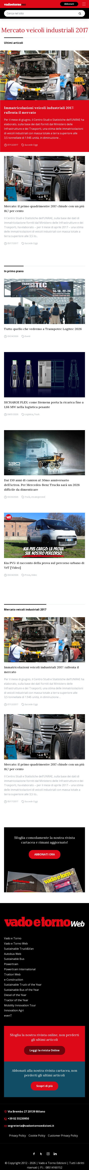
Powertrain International (19, 969)
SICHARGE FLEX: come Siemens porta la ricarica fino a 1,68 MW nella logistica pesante (44, 404)
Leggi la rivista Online (45, 1050)
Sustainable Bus (14, 959)
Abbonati (69, 4)
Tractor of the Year (16, 1000)
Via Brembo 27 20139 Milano (24, 1111)
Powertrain (11, 964)
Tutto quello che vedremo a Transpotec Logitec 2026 (43, 329)
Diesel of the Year (15, 995)
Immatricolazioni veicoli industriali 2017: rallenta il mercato (39, 110)
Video (34, 575)
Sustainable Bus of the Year (21, 990)
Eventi (27, 336)
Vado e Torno (12, 938)
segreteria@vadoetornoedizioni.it (29, 1126)
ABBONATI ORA (44, 854)
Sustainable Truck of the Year (23, 984)
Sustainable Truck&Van (19, 949)
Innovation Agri (14, 1010)
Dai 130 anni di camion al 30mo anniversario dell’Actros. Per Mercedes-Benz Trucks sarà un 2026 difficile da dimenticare (42, 484)
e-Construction (13, 979)
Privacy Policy (17, 1135)
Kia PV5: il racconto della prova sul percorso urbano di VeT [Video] (44, 565)
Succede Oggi (31, 144)
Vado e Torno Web (16, 943)
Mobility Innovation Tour (20, 1005)
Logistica (29, 414)
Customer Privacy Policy (63, 1135)
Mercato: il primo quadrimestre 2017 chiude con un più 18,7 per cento (44, 208)
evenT (8, 1015)
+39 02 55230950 (16, 1118)
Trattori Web (12, 974)
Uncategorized (38, 496)
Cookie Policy (37, 1135)
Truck (36, 414)
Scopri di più (44, 1086)
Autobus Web (12, 954)
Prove (27, 575)
